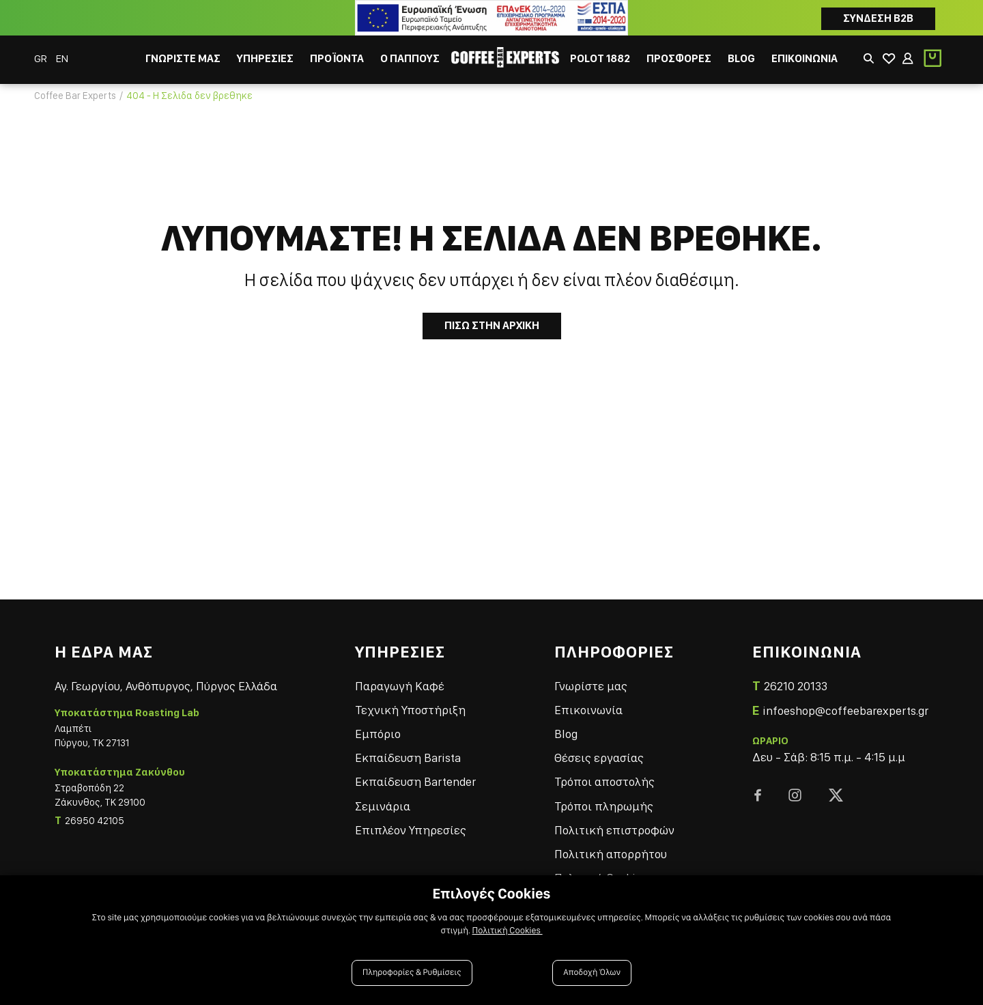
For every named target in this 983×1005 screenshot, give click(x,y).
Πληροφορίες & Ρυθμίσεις (411, 972)
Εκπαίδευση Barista (408, 757)
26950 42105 (94, 821)
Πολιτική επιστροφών (614, 830)
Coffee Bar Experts (75, 95)
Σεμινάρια (382, 806)
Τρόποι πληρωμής (603, 806)
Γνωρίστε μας (590, 686)
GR (41, 58)
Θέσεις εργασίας (599, 757)
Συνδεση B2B (878, 18)
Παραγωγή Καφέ (399, 686)
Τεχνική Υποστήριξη (410, 710)
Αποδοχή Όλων (592, 972)
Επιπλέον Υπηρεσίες (410, 830)
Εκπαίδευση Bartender (415, 781)
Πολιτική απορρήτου (610, 854)
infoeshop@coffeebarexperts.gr (845, 710)
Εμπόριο (378, 733)
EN (62, 58)
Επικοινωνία (588, 710)
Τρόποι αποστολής (604, 781)
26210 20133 (795, 686)
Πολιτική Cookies (507, 930)
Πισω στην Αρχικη (491, 325)
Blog (566, 733)
